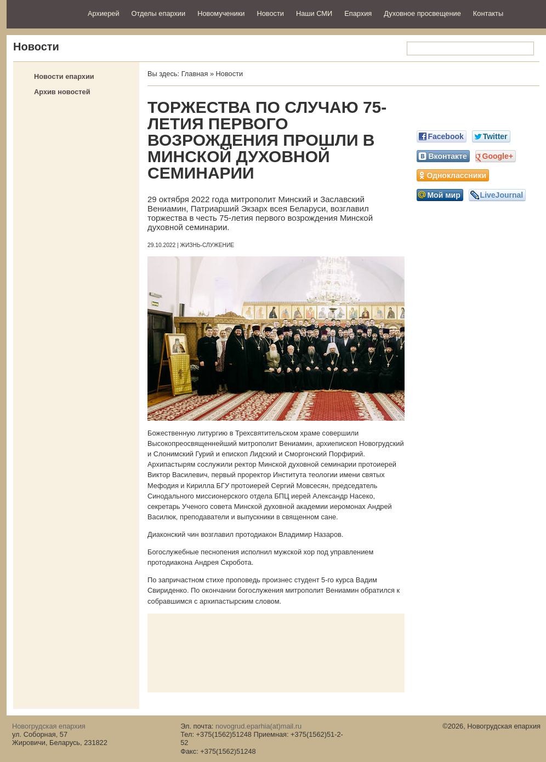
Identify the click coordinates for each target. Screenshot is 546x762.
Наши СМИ (314, 13)
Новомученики (220, 13)
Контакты (488, 13)
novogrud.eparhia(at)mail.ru (258, 726)
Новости (270, 13)
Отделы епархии (159, 13)
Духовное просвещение (422, 13)
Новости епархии (64, 76)
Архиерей (104, 13)
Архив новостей (62, 92)
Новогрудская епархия (44, 13)
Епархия (358, 13)
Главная (194, 74)
